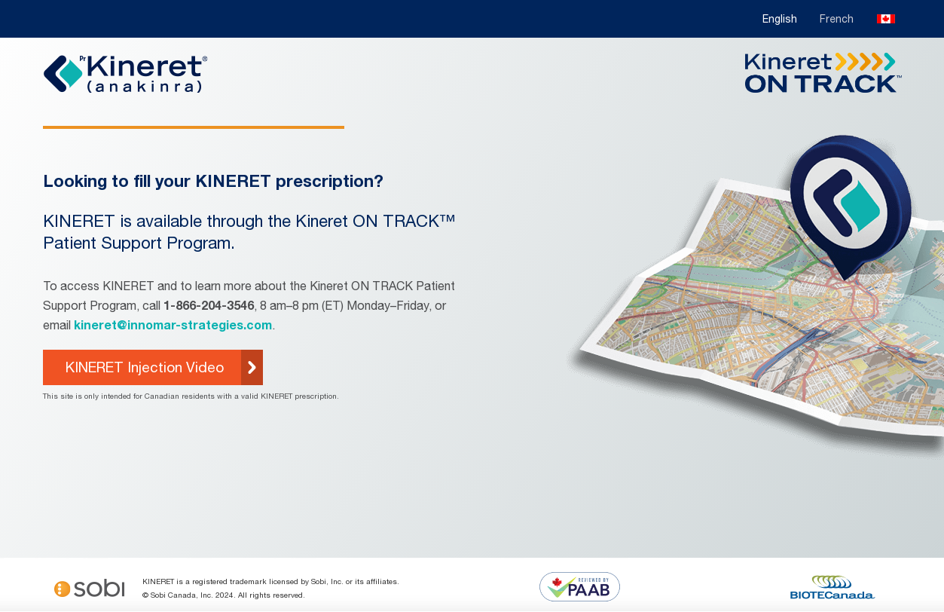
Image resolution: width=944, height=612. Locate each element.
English (779, 19)
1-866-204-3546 (208, 305)
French (837, 19)
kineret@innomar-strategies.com (173, 324)
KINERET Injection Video (145, 367)
